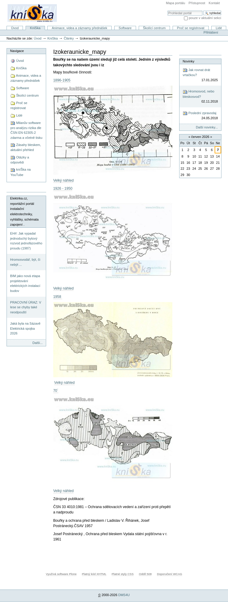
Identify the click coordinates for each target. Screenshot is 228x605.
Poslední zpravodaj (200, 116)
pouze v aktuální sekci (205, 18)
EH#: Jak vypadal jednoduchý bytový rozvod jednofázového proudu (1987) (26, 241)
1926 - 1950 (63, 188)
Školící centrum (154, 28)
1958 (57, 297)
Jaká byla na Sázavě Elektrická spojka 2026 (25, 328)
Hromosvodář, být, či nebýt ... (25, 262)
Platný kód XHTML (94, 574)
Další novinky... (207, 127)
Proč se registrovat (190, 28)
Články (69, 38)
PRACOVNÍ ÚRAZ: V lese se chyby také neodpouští (25, 307)
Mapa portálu (175, 3)
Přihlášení (211, 32)
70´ (56, 391)
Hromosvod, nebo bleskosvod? (200, 96)
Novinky (188, 61)
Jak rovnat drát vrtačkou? (200, 75)
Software (125, 28)
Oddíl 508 (145, 574)
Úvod (15, 28)
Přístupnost (197, 3)
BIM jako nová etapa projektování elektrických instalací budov (25, 283)
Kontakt (214, 3)
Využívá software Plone (61, 574)
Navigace (17, 51)
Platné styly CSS (123, 574)
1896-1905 (62, 80)
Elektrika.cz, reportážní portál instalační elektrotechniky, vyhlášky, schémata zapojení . (24, 211)
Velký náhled (63, 180)
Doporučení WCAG (169, 574)
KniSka (35, 28)
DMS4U (124, 595)
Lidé (219, 28)
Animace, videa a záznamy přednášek (79, 28)
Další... (37, 343)
